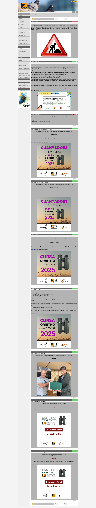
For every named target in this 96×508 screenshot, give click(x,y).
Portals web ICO (73, 1)
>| (53, 18)
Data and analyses (21, 24)
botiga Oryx (61, 138)
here (40, 90)
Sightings (20, 18)
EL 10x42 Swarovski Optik (48, 307)
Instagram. (70, 140)
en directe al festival (58, 140)
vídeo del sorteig (47, 118)
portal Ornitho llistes (35, 142)
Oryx (49, 306)
